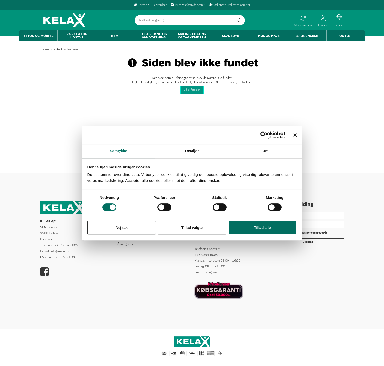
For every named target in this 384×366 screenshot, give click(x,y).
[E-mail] (308, 224)
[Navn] (308, 215)
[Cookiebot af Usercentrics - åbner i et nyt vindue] (263, 135)
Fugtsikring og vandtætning (153, 35)
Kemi (115, 35)
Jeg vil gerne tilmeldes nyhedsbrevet (302, 233)
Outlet (345, 35)
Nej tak (122, 227)
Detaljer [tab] (192, 151)
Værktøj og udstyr (76, 35)
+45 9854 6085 (66, 245)
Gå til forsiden (192, 89)
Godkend (308, 241)
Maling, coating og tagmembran (192, 35)
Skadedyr (230, 35)
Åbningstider (126, 244)
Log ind (323, 21)
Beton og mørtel (38, 35)
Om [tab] (265, 151)
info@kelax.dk (59, 251)
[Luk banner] (295, 135)
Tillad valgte (192, 227)
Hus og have (269, 35)
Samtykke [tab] (118, 151)
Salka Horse (307, 35)
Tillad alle (262, 227)
